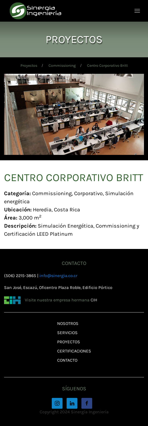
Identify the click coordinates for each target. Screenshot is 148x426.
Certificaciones (74, 351)
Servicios (67, 332)
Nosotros (67, 323)
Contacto (67, 360)
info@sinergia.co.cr (58, 275)
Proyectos (28, 65)
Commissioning (62, 65)
